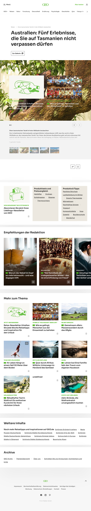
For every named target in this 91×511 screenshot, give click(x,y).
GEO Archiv (8, 459)
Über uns (37, 459)
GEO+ (5, 11)
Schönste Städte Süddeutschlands (36, 439)
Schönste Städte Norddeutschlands (38, 433)
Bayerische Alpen (59, 439)
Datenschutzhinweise (50, 486)
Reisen (12, 11)
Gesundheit (36, 11)
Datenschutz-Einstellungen (43, 489)
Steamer (51, 197)
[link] (87, 4)
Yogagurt (66, 208)
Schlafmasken (39, 197)
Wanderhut (70, 218)
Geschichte (65, 11)
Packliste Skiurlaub (70, 192)
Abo (79, 4)
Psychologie (55, 11)
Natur (18, 11)
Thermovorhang (43, 201)
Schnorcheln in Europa (66, 436)
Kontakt (56, 489)
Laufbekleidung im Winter (73, 195)
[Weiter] (87, 11)
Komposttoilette (69, 211)
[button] (79, 125)
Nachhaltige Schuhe (70, 205)
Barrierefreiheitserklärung (32, 486)
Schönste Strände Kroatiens (66, 430)
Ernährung (45, 11)
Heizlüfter (38, 194)
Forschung (26, 11)
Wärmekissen (68, 201)
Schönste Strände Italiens (44, 436)
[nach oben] (85, 481)
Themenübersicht (23, 459)
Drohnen (48, 194)
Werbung (28, 489)
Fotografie (80, 11)
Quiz (73, 11)
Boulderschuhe (79, 215)
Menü (6, 5)
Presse (63, 489)
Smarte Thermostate (74, 198)
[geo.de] (45, 4)
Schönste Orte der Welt (65, 433)
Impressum (18, 486)
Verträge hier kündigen (67, 486)
